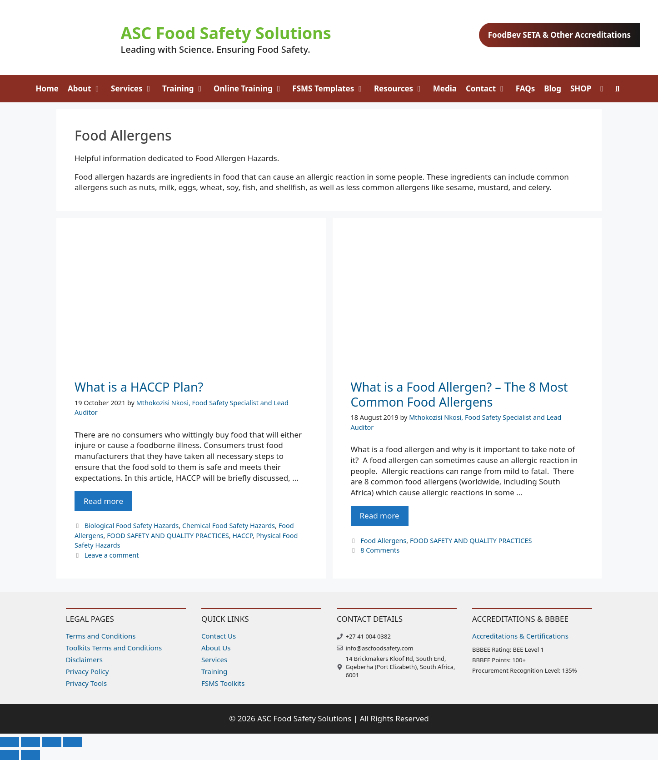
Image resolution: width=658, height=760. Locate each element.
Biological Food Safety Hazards (132, 525)
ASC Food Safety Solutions (226, 33)
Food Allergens (383, 540)
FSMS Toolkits (223, 683)
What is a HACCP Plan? (139, 386)
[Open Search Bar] (617, 88)
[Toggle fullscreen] (30, 742)
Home (47, 88)
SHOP (580, 88)
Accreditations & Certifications (520, 635)
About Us (216, 647)
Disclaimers (84, 659)
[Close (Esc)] (72, 742)
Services (134, 88)
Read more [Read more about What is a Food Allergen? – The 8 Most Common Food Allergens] (379, 515)
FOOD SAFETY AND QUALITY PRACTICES (168, 535)
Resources (401, 88)
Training (185, 88)
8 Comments (379, 550)
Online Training (251, 88)
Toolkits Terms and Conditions (114, 647)
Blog (552, 88)
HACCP (242, 535)
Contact (488, 88)
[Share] (51, 742)
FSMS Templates (330, 88)
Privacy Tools (86, 683)
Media (445, 88)
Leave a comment (112, 555)
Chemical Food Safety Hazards (228, 525)
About (87, 88)
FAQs (525, 88)
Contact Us (218, 635)
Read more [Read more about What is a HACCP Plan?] (103, 501)
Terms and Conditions (101, 635)
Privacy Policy (87, 671)
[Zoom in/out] (9, 742)
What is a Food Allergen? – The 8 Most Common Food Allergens (459, 394)
